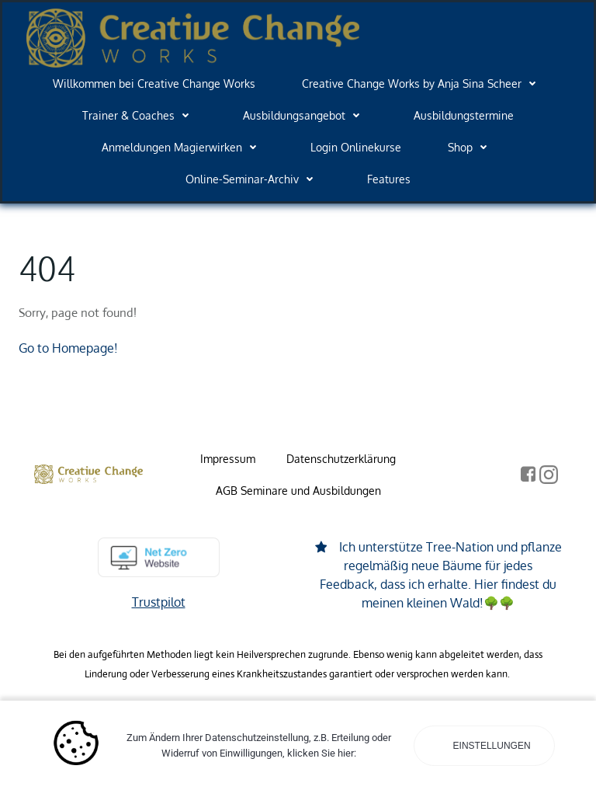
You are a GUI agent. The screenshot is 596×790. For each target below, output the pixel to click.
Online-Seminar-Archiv (253, 179)
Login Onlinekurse (355, 147)
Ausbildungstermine (464, 115)
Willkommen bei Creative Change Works (154, 83)
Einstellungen (490, 745)
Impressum (227, 458)
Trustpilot (158, 602)
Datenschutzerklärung (341, 458)
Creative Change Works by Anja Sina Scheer (422, 83)
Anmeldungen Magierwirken (183, 147)
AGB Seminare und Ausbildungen (298, 490)
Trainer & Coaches (139, 115)
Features (389, 179)
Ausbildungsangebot (305, 115)
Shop (471, 147)
